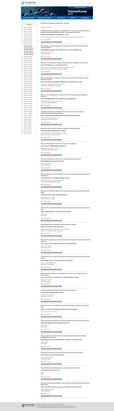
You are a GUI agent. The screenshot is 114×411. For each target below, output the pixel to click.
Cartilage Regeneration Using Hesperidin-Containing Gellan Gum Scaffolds (58, 224)
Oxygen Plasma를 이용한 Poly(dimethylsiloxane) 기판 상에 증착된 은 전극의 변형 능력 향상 (61, 387)
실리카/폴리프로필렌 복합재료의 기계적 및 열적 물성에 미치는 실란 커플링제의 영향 (58, 98)
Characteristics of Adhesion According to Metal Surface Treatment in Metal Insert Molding (62, 352)
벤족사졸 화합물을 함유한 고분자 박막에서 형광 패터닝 (52, 161)
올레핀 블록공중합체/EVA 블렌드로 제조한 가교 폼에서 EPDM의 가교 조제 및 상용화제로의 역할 (61, 50)
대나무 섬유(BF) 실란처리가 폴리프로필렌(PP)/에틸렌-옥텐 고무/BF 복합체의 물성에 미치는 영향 (61, 82)
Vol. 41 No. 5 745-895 (28, 52)
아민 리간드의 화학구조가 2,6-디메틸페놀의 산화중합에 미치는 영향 (55, 178)
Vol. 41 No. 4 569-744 (28, 51)
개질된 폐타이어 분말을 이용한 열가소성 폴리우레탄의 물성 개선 (54, 194)
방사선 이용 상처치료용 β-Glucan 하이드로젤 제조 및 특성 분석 (54, 65)
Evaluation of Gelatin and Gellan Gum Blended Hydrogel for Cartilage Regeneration (60, 128)
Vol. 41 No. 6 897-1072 (28, 54)
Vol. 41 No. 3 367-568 (28, 49)
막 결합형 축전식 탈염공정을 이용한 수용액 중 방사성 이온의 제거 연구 (55, 323)
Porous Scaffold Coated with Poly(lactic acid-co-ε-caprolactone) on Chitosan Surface (61, 368)
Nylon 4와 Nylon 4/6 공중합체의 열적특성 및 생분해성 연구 (53, 146)
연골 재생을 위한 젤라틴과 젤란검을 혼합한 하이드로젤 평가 (53, 130)
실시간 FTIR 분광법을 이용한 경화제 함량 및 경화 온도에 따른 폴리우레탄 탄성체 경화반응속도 (60, 115)
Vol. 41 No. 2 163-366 (28, 48)
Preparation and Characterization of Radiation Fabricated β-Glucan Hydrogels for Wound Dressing (64, 62)
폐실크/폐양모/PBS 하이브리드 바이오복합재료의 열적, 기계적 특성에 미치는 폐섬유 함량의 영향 (61, 339)
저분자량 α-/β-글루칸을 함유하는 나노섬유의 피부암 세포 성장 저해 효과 (56, 211)
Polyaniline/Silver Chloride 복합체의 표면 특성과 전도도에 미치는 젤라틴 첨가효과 (59, 243)
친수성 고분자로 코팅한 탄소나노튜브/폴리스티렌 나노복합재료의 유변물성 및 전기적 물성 (60, 277)
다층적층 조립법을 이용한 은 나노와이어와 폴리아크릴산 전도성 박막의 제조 (57, 260)
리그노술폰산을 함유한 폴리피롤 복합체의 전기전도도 (52, 292)
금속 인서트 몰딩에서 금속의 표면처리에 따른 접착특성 (52, 355)
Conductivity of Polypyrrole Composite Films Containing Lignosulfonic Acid (58, 290)
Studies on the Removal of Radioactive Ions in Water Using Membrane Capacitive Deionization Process (65, 320)
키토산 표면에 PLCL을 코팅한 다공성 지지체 (50, 370)
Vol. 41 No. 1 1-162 (28, 46)
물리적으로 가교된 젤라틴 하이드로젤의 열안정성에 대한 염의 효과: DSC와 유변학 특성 (59, 309)
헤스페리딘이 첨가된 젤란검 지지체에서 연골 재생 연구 (52, 226)
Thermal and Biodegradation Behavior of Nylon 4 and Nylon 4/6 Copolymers (58, 143)
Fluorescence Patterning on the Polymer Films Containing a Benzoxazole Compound (61, 159)
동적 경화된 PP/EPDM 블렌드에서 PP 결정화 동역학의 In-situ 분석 (55, 34)
